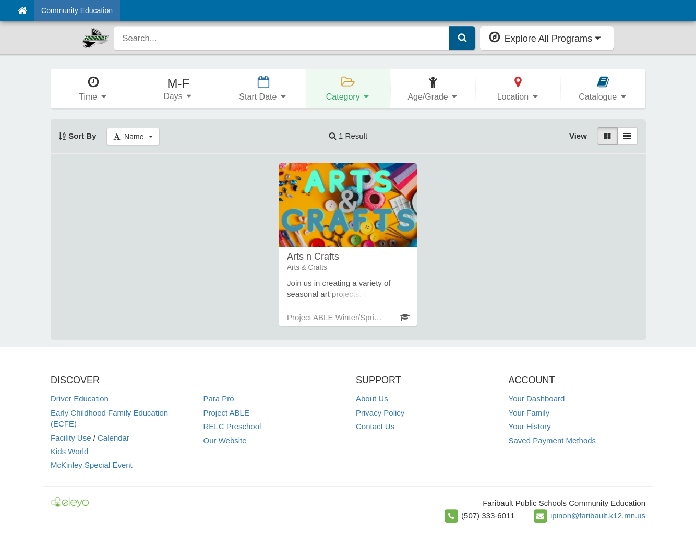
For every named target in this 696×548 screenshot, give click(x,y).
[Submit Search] (462, 38)
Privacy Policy (380, 412)
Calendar (113, 437)
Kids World (69, 451)
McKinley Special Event (92, 464)
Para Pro (218, 398)
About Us (372, 398)
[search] (281, 38)
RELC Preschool (232, 426)
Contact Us (375, 426)
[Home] (22, 10)
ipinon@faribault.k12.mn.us (597, 515)
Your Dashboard (537, 398)
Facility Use (71, 437)
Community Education (77, 10)
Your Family (529, 412)
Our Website (225, 440)
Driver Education (80, 398)
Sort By (77, 135)
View (578, 135)
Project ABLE (226, 412)
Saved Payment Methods (552, 440)
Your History (530, 426)
